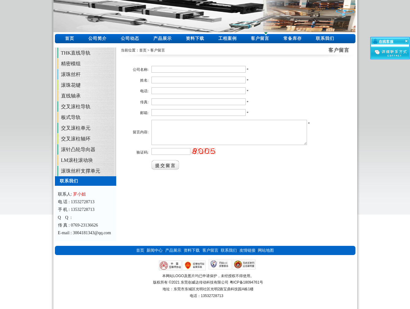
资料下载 (195, 38)
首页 (69, 38)
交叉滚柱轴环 (75, 138)
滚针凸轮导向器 (78, 149)
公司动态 (130, 38)
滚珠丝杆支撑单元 (80, 171)
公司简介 (97, 38)
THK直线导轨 (76, 52)
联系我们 (325, 38)
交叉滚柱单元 (75, 128)
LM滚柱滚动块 (77, 160)
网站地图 (266, 250)
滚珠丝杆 (71, 74)
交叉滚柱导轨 (75, 106)
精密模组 (71, 63)
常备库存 (292, 38)
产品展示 (162, 38)
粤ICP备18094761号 (246, 282)
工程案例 (227, 38)
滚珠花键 (71, 85)
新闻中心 (155, 250)
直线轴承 (71, 95)
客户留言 (260, 38)
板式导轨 (71, 117)
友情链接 (247, 250)
